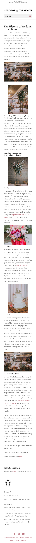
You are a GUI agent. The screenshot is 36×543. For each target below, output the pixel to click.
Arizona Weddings (19, 41)
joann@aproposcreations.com (19, 499)
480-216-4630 (13, 495)
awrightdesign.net (21, 540)
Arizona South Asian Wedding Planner (15, 38)
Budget (28, 41)
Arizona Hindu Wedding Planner (19, 35)
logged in (15, 471)
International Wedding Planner (13, 51)
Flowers (12, 48)
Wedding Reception (14, 56)
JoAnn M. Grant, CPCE (11, 33)
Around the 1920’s (22, 265)
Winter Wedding (25, 56)
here (20, 457)
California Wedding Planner (12, 43)
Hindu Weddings (20, 48)
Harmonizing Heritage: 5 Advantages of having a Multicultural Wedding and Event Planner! (17, 521)
